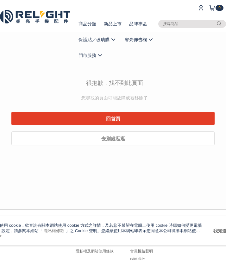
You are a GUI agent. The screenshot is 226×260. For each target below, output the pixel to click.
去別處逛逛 (113, 138)
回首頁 (113, 118)
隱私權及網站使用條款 (95, 251)
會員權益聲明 (141, 251)
